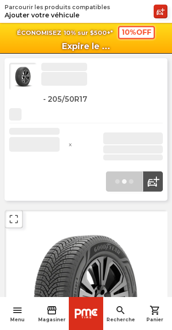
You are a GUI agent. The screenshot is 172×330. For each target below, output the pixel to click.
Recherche (120, 314)
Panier (154, 314)
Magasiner (52, 314)
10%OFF (136, 32)
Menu (17, 314)
